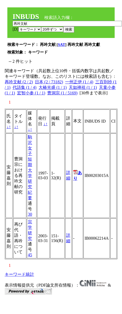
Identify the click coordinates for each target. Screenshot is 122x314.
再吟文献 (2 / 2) (19, 82)
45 (30, 255)
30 (30, 214)
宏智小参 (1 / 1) (31, 93)
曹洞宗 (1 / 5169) (62, 93)
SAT (61, 44)
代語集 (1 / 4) (24, 87)
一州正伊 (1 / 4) (79, 82)
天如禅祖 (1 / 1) (83, 87)
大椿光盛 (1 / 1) (53, 87)
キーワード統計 (19, 274)
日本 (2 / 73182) (49, 82)
